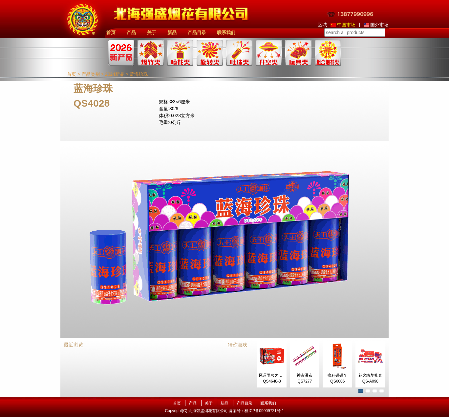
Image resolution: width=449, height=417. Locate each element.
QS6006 (337, 381)
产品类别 (90, 74)
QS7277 (304, 381)
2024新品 (114, 74)
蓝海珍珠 (139, 74)
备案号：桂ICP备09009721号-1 (256, 410)
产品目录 (197, 32)
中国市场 (343, 24)
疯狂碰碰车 (337, 375)
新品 (172, 32)
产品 (131, 32)
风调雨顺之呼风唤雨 (276, 375)
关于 (151, 32)
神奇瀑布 (304, 375)
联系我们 (226, 32)
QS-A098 (370, 381)
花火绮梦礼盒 (370, 375)
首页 (111, 32)
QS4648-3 (272, 381)
